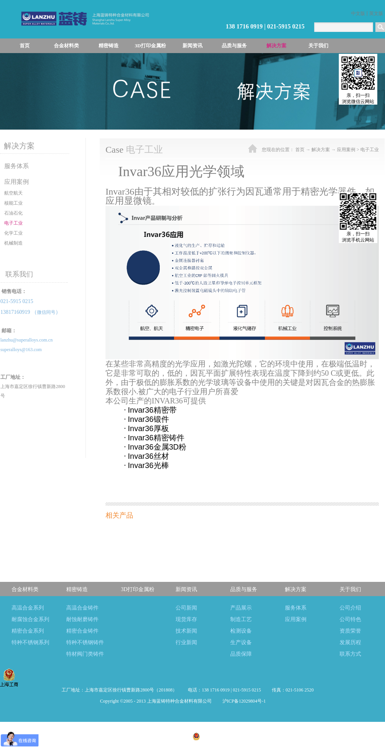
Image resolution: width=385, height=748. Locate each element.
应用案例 (346, 149)
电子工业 (369, 149)
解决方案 (320, 149)
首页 (25, 45)
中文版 (358, 13)
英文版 (376, 13)
